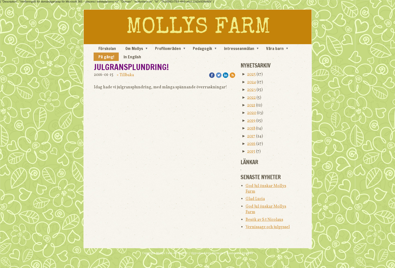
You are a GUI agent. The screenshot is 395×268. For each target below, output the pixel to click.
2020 (251, 113)
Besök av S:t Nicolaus (264, 220)
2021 (251, 105)
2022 (251, 97)
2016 (251, 144)
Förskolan (107, 48)
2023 (251, 90)
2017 (251, 136)
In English (132, 57)
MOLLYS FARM (198, 28)
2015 (251, 151)
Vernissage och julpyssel (268, 227)
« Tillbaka (125, 75)
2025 (251, 74)
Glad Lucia (255, 199)
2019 (251, 121)
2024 (251, 82)
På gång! (106, 57)
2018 (251, 128)
